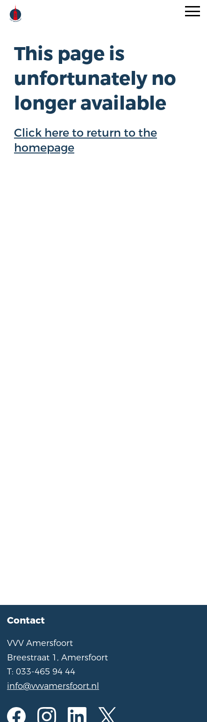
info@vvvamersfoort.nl (53, 686)
